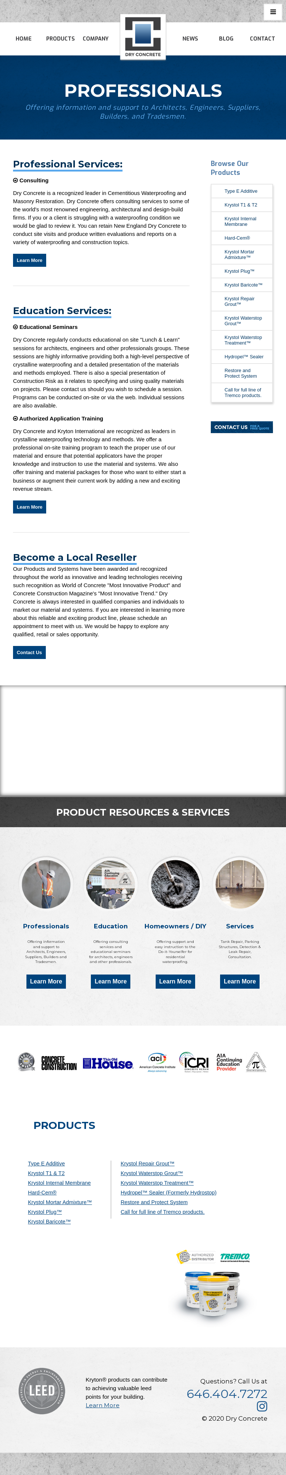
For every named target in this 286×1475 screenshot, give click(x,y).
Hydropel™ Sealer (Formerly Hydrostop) (169, 1193)
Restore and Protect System (241, 373)
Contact (262, 38)
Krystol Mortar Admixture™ (239, 254)
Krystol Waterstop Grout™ (243, 320)
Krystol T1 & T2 (241, 205)
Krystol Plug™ (240, 271)
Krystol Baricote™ (244, 285)
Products (60, 38)
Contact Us (29, 652)
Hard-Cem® (237, 238)
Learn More (29, 260)
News (190, 38)
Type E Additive (241, 191)
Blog (226, 38)
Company (96, 38)
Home (24, 38)
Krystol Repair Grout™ (239, 301)
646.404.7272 (227, 1394)
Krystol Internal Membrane (240, 221)
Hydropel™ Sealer (244, 356)
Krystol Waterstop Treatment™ (243, 340)
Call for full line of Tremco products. (243, 392)
